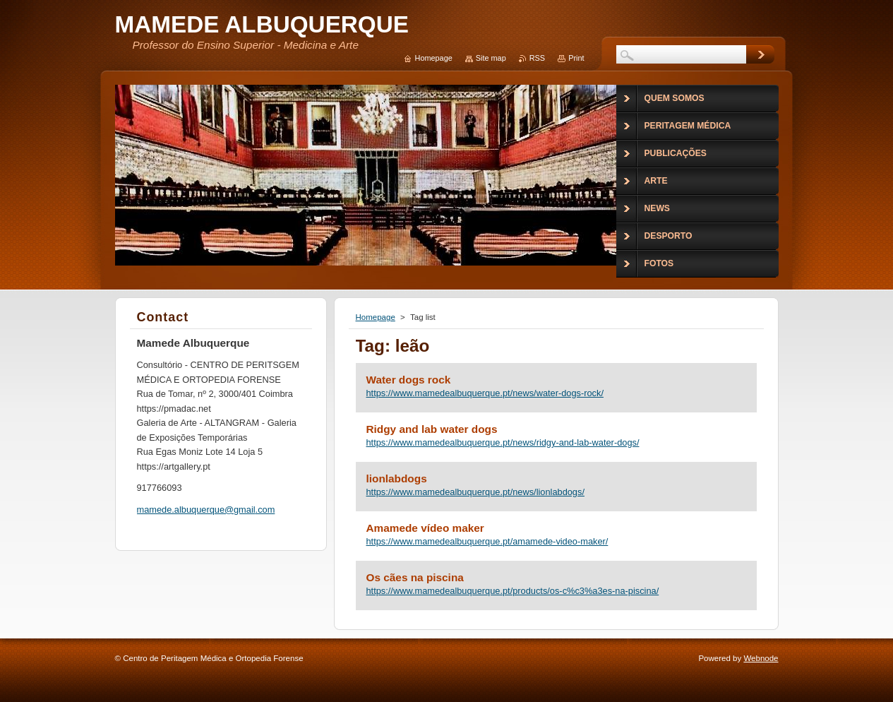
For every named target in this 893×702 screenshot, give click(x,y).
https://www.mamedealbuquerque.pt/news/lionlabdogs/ (475, 492)
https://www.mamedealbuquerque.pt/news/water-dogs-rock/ (485, 393)
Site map (491, 58)
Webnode (760, 658)
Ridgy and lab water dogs (432, 429)
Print (576, 58)
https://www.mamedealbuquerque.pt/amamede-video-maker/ (487, 541)
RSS (537, 58)
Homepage (375, 317)
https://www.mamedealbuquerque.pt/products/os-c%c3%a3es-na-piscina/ (512, 590)
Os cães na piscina (415, 577)
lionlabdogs (396, 478)
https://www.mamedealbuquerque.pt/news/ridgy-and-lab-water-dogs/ (503, 442)
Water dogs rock (408, 380)
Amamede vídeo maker (425, 528)
